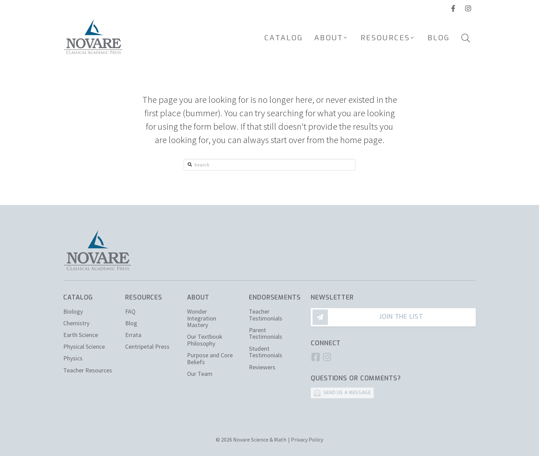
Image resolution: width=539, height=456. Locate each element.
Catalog (78, 297)
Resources (143, 297)
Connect (326, 343)
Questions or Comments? (356, 378)
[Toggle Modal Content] (465, 38)
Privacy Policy (307, 439)
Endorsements (275, 297)
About (198, 297)
